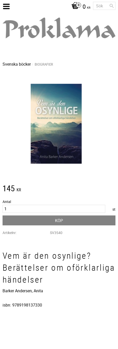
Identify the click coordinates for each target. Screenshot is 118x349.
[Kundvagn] (79, 7)
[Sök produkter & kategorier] (104, 6)
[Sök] (111, 6)
